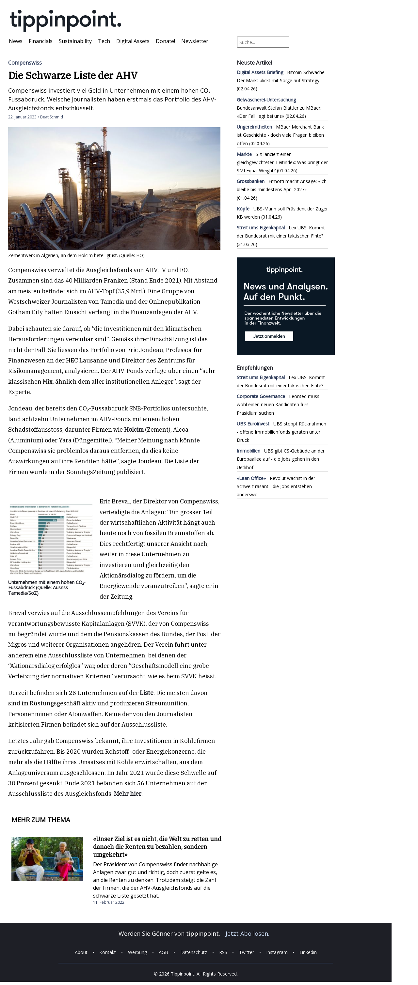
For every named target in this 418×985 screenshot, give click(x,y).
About (81, 952)
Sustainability (75, 41)
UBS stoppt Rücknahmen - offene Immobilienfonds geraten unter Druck (281, 432)
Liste (146, 693)
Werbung (137, 952)
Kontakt (107, 952)
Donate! (165, 41)
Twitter (246, 952)
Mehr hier (127, 793)
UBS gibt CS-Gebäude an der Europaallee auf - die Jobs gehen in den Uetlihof (281, 459)
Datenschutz (193, 952)
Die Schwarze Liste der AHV (72, 75)
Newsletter (194, 41)
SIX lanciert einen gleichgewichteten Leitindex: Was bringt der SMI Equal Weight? (282, 162)
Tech (104, 41)
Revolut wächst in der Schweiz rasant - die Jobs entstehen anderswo (276, 486)
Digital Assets (133, 41)
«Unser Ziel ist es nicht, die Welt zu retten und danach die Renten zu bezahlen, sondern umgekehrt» (157, 846)
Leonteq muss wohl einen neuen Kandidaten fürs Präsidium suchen (278, 404)
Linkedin (308, 952)
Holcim (134, 429)
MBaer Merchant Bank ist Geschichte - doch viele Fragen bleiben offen (280, 135)
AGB (163, 952)
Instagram (277, 952)
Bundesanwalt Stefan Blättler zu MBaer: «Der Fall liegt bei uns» (279, 108)
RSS (223, 952)
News (16, 41)
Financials (41, 41)
